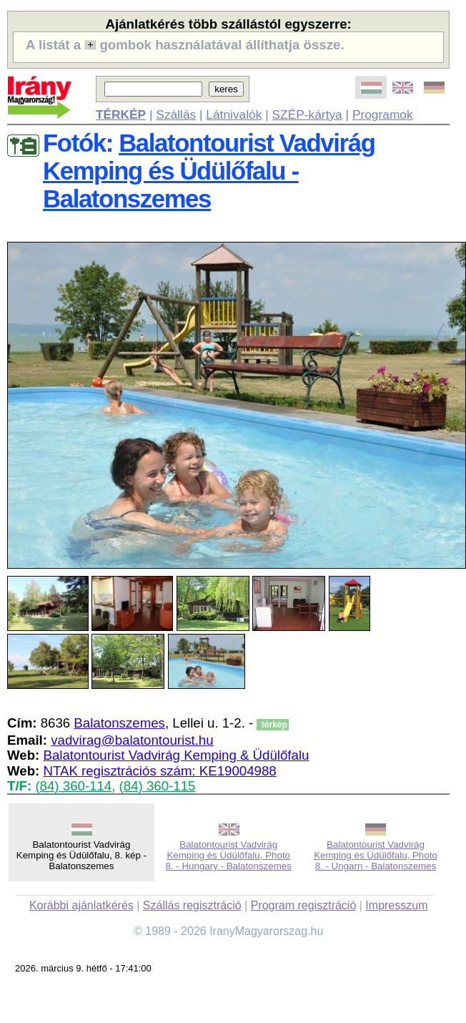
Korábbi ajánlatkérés (81, 905)
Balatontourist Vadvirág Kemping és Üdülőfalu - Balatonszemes (209, 170)
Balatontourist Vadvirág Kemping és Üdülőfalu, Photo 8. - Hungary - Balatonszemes (229, 855)
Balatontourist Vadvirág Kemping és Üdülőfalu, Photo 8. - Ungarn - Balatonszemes (375, 855)
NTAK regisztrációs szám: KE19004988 (159, 770)
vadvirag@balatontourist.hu (132, 740)
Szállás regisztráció (192, 905)
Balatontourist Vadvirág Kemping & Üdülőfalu (176, 755)
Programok (382, 114)
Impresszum (396, 905)
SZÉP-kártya (307, 114)
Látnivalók (234, 114)
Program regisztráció (304, 905)
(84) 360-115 (157, 785)
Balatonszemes (119, 722)
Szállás (176, 114)
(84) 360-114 (73, 785)
